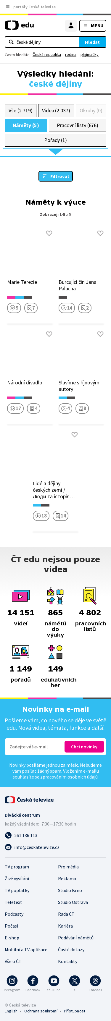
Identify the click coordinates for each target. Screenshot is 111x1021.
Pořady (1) (55, 140)
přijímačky (90, 54)
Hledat (92, 42)
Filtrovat (59, 176)
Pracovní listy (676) (78, 125)
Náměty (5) (26, 125)
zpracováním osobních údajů (69, 777)
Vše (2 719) (20, 110)
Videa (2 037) (56, 110)
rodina (70, 54)
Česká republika (47, 54)
